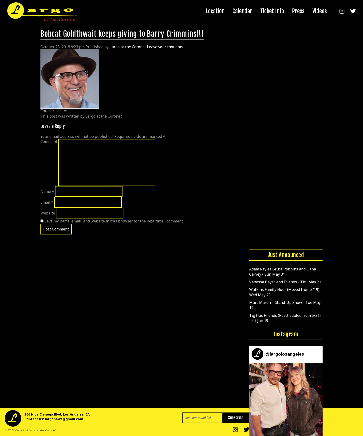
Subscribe (236, 417)
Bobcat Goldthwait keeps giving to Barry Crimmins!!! (122, 34)
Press (298, 11)
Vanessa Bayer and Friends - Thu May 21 (285, 282)
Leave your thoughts (165, 46)
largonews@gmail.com (64, 419)
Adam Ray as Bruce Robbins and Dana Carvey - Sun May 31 (282, 271)
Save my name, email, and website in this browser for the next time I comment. (114, 221)
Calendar (242, 11)
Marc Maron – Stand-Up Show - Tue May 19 (285, 305)
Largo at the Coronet (128, 46)
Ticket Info (272, 11)
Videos (319, 11)
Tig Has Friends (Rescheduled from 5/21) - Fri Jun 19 (285, 318)
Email (46, 202)
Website (47, 213)
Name (47, 191)
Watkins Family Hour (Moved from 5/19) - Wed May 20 (285, 292)
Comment (48, 141)
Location (215, 11)
